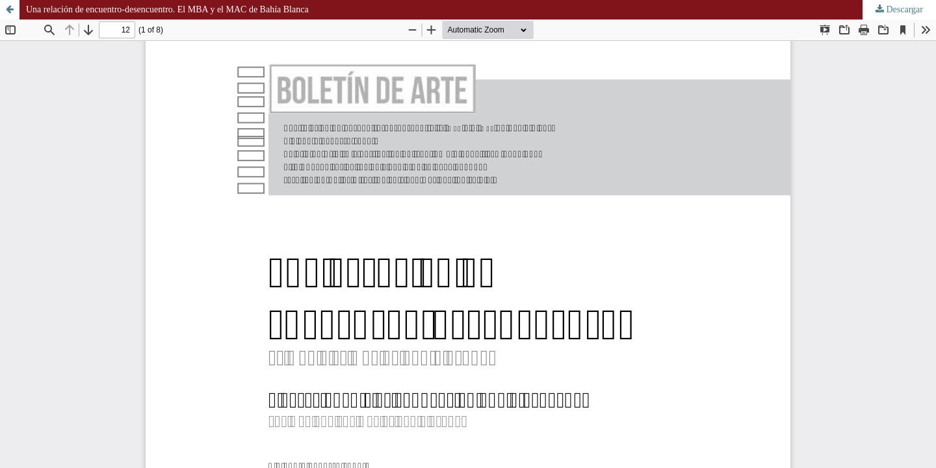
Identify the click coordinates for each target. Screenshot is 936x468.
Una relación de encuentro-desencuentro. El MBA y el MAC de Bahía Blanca (167, 9)
